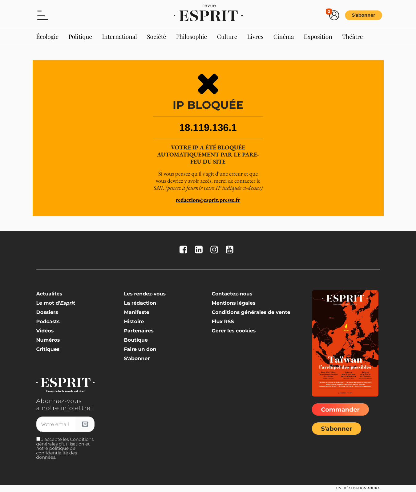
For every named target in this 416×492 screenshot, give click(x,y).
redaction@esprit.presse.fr (208, 200)
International (119, 36)
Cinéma (283, 36)
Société (156, 36)
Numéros (48, 340)
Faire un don (140, 349)
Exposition (318, 36)
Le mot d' (55, 303)
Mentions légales (233, 303)
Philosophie (191, 36)
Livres (255, 36)
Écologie (47, 36)
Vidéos (45, 331)
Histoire (134, 322)
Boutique (136, 340)
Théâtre (352, 36)
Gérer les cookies (234, 331)
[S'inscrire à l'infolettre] (85, 424)
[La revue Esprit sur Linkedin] (200, 250)
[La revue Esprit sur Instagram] (215, 250)
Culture (227, 36)
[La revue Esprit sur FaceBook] (185, 250)
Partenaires (138, 331)
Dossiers (47, 312)
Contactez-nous (232, 294)
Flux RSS (223, 322)
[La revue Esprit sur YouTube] (231, 250)
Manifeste (136, 312)
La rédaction (140, 303)
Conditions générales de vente (251, 312)
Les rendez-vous (145, 294)
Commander (340, 409)
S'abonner (363, 15)
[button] (42, 14)
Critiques (48, 349)
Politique (80, 36)
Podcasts (48, 322)
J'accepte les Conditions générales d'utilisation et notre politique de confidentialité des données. (65, 448)
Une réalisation (358, 488)
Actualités (49, 294)
